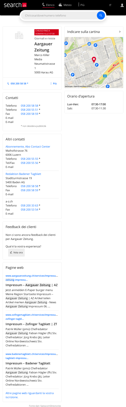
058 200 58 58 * (19, 83)
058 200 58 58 (29, 105)
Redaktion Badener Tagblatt (23, 174)
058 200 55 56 (29, 163)
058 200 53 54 (29, 209)
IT (110, 5)
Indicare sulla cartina (83, 31)
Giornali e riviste (44, 38)
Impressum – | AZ (32, 285)
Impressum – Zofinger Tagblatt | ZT (31, 324)
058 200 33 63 (29, 205)
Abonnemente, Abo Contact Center (28, 146)
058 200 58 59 (29, 114)
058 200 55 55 (29, 159)
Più (55, 83)
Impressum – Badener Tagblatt (28, 363)
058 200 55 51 (29, 110)
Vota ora (18, 252)
